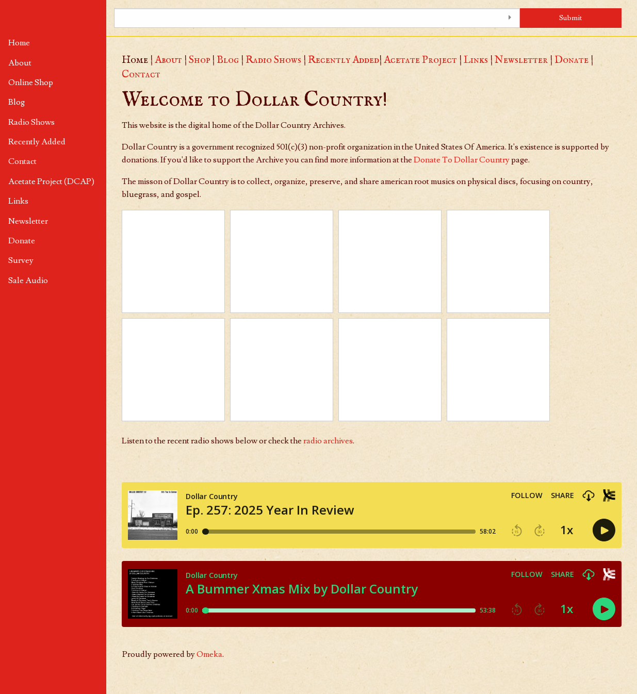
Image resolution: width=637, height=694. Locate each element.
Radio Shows (31, 122)
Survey (21, 260)
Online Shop (30, 82)
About (19, 63)
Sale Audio (28, 280)
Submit (570, 18)
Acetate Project (420, 60)
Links (18, 201)
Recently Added (37, 142)
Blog (16, 102)
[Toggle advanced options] (509, 18)
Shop (199, 60)
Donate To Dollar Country (462, 160)
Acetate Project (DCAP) (51, 181)
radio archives (328, 441)
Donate (21, 241)
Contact (22, 161)
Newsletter (28, 221)
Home (19, 43)
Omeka (209, 654)
